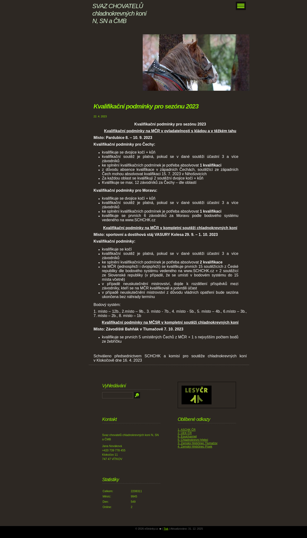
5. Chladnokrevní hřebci (193, 440)
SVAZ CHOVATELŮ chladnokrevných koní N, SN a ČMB (119, 13)
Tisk (166, 528)
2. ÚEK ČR (185, 433)
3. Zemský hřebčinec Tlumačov (198, 443)
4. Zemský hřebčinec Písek (195, 446)
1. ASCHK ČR (187, 429)
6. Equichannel (187, 436)
